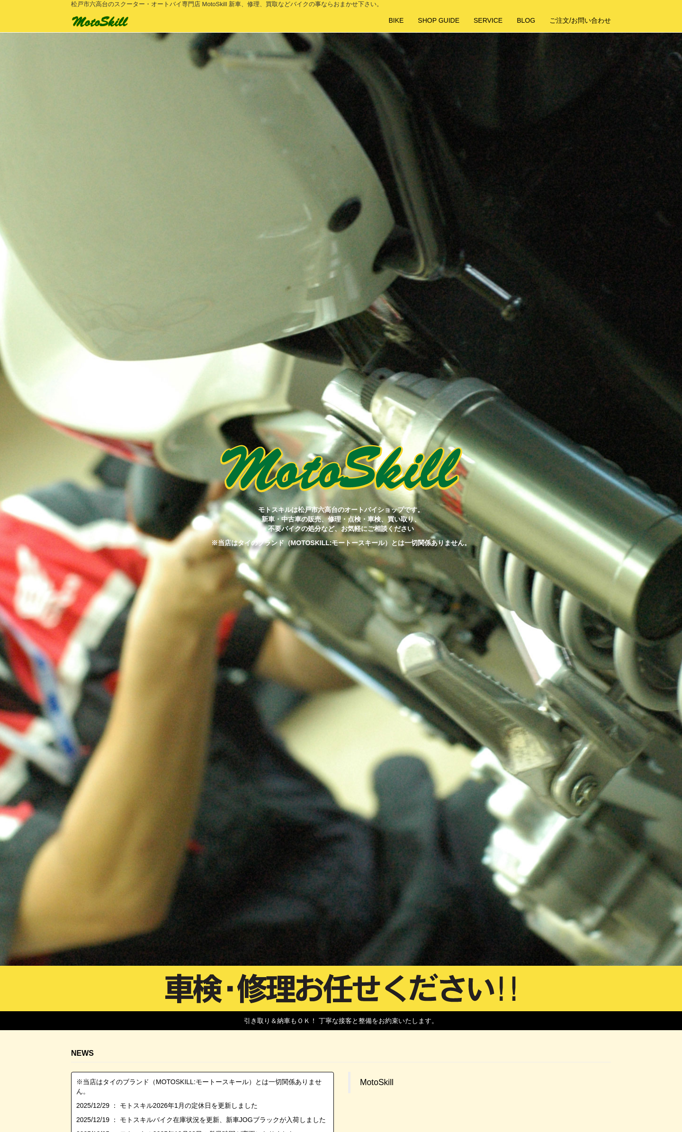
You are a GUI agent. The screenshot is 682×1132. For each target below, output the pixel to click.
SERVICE (488, 20)
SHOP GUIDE (438, 20)
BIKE (396, 20)
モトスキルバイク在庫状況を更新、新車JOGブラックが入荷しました (223, 1119)
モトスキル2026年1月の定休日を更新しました (189, 1105)
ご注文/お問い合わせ (580, 20)
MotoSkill (377, 1082)
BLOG (526, 20)
